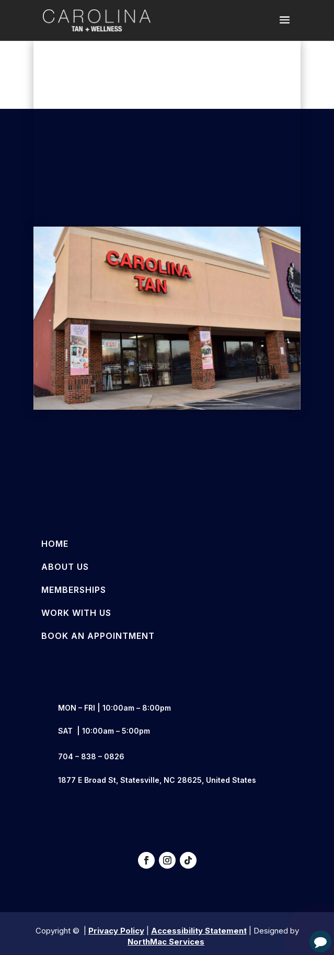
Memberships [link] (73, 590)
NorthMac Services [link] (166, 942)
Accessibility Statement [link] (199, 931)
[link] (97, 20)
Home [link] (54, 543)
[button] (285, 27)
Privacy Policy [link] (116, 931)
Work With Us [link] (76, 613)
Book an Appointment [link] (98, 636)
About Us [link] (65, 566)
